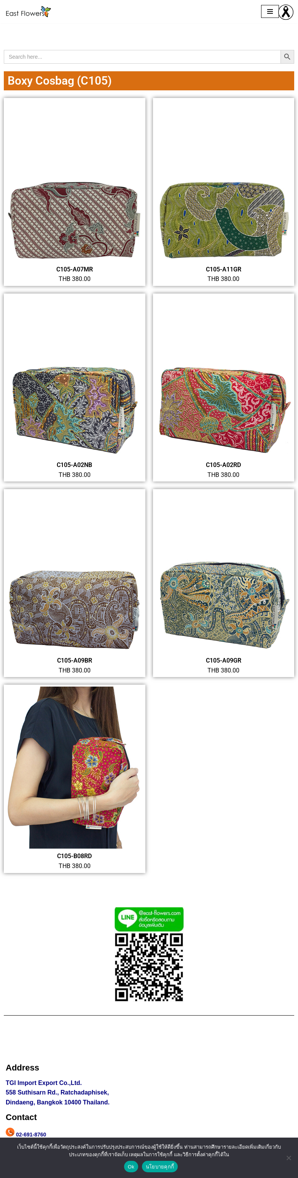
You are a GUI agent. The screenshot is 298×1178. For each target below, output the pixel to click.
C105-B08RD (74, 856)
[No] (288, 1158)
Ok (131, 1167)
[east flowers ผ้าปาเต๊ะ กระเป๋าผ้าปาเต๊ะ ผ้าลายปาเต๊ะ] (28, 11)
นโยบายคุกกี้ (160, 1167)
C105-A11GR (223, 269)
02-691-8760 (31, 1134)
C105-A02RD (223, 465)
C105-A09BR (74, 660)
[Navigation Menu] (270, 11)
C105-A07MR (74, 269)
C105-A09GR (223, 660)
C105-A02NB (74, 465)
